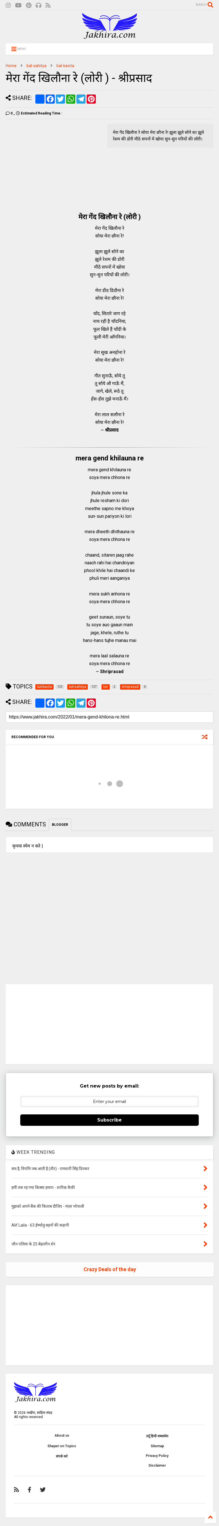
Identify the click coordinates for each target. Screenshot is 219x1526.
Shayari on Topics (61, 1446)
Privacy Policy (157, 1456)
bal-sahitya (36, 65)
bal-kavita (65, 65)
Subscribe (109, 1120)
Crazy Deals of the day (110, 1269)
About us (61, 1436)
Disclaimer (157, 1465)
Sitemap (157, 1446)
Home (11, 65)
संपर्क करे (62, 1456)
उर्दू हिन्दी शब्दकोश (157, 1436)
